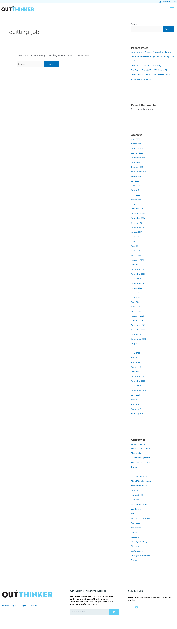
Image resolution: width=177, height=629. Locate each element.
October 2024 (137, 223)
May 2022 (135, 358)
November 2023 (138, 274)
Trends (134, 560)
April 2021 (135, 405)
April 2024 (135, 251)
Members (135, 523)
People (134, 533)
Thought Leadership (141, 556)
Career (134, 467)
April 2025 (136, 195)
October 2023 (137, 279)
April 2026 (136, 139)
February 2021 (137, 414)
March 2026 (137, 144)
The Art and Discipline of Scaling (147, 66)
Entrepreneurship (139, 486)
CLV (133, 472)
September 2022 (139, 339)
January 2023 (137, 321)
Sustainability (137, 551)
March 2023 (136, 312)
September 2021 (139, 391)
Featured (135, 491)
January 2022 (137, 372)
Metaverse (136, 528)
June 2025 (136, 186)
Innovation (136, 500)
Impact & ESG (137, 495)
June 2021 (135, 395)
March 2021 (136, 409)
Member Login (9, 606)
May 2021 (135, 400)
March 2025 (137, 200)
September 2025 (139, 172)
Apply (23, 606)
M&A (133, 514)
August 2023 (137, 288)
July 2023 (135, 293)
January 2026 (137, 153)
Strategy (135, 546)
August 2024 (137, 232)
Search (134, 24)
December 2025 (139, 158)
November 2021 (138, 381)
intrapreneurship (139, 505)
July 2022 (135, 349)
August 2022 (137, 344)
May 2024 (135, 246)
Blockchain (136, 453)
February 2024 (138, 260)
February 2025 (138, 205)
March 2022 (137, 367)
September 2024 (139, 228)
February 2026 (138, 149)
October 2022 (137, 335)
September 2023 (139, 284)
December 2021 (138, 377)
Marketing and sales (141, 519)
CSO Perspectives (139, 477)
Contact (34, 606)
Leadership (136, 509)
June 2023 (136, 298)
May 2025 (135, 190)
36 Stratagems (138, 444)
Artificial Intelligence (141, 449)
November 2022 (138, 330)
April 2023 (135, 307)
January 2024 (137, 265)
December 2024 (139, 214)
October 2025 (137, 167)
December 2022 (139, 325)
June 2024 (136, 242)
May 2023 (135, 302)
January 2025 (137, 209)
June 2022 (136, 353)
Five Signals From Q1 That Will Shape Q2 (150, 70)
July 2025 (135, 181)
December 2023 (139, 270)
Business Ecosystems (141, 463)
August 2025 (137, 177)
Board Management (141, 458)
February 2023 (138, 316)
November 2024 (138, 218)
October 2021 (137, 386)
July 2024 (135, 237)
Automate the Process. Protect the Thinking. (152, 52)
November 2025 (138, 163)
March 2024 (136, 256)
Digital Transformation (142, 481)
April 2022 (136, 363)
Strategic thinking (139, 542)
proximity (135, 537)
